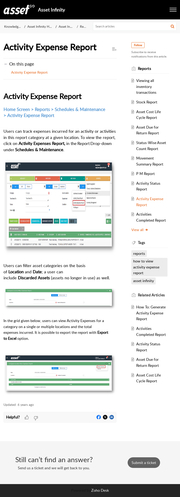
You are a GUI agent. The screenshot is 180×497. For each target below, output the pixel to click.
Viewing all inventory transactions (146, 86)
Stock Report (146, 102)
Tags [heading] (141, 242)
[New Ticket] (144, 462)
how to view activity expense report (146, 267)
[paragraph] (60, 244)
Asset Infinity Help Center (45, 26)
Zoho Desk (100, 490)
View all (139, 229)
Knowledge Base (16, 26)
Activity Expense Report (29, 72)
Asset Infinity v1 (70, 26)
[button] (173, 9)
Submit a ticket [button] (144, 462)
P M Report (145, 173)
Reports (85, 26)
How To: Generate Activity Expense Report (151, 312)
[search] (135, 26)
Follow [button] (138, 45)
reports (139, 253)
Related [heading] (151, 295)
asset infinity (143, 280)
